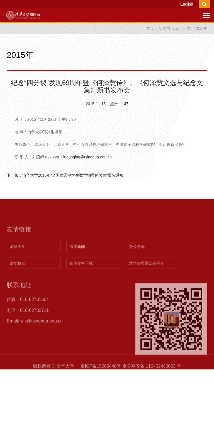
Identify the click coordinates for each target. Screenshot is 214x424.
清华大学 (17, 258)
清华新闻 (77, 258)
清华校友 (17, 275)
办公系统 (137, 258)
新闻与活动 (168, 28)
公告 (186, 28)
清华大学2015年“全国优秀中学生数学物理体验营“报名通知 (72, 175)
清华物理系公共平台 (146, 275)
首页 (150, 28)
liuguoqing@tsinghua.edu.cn (87, 157)
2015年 (201, 28)
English (186, 4)
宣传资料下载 (81, 275)
